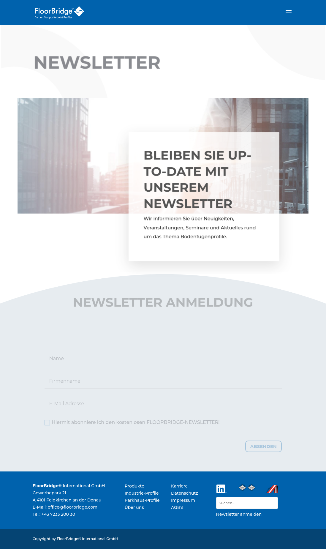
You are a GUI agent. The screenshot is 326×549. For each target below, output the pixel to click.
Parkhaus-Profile (142, 500)
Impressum (183, 500)
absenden (263, 446)
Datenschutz (184, 493)
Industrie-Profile (142, 493)
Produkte (134, 486)
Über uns (134, 507)
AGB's (177, 507)
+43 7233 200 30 (58, 514)
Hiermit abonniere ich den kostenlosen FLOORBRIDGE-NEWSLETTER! (132, 422)
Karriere (179, 486)
